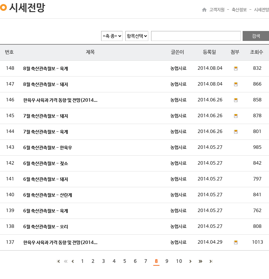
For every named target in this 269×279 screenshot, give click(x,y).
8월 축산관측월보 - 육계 (45, 68)
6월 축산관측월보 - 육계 (45, 211)
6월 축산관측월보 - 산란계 (47, 195)
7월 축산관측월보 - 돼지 (45, 116)
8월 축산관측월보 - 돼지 (45, 84)
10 (179, 261)
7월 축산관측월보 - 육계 (45, 132)
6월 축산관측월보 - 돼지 (45, 179)
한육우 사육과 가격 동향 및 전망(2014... (60, 100)
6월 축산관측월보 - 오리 (45, 226)
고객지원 (216, 9)
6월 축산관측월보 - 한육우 (47, 147)
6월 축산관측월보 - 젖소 (45, 163)
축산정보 (239, 9)
